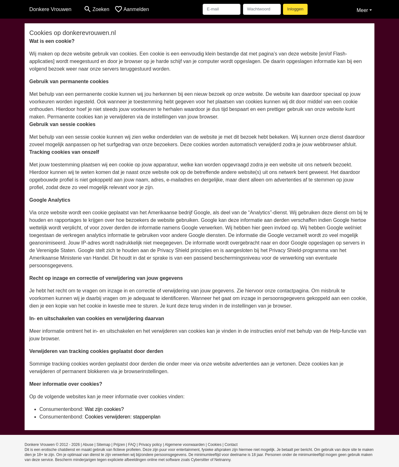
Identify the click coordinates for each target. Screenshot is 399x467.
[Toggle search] (96, 9)
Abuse (88, 444)
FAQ (132, 444)
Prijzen (119, 444)
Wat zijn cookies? (104, 409)
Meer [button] (362, 10)
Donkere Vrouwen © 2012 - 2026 (52, 444)
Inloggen (295, 9)
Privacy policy (150, 444)
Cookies (214, 444)
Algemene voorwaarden (185, 444)
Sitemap (103, 444)
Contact (230, 444)
